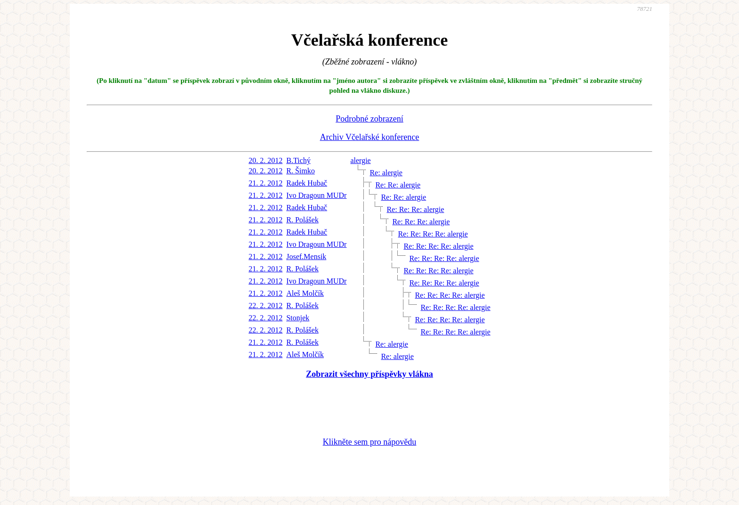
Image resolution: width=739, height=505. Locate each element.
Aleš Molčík (305, 293)
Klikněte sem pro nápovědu (369, 442)
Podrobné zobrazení (369, 118)
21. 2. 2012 (265, 183)
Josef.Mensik (306, 256)
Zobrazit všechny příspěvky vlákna (369, 374)
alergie (360, 160)
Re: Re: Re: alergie (415, 209)
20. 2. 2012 (265, 160)
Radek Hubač (306, 183)
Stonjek (297, 318)
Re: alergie (386, 173)
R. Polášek (302, 220)
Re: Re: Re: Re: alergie (433, 234)
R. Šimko (300, 171)
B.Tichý (298, 160)
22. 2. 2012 (265, 305)
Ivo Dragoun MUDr (316, 195)
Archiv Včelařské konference (369, 137)
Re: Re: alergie (397, 185)
